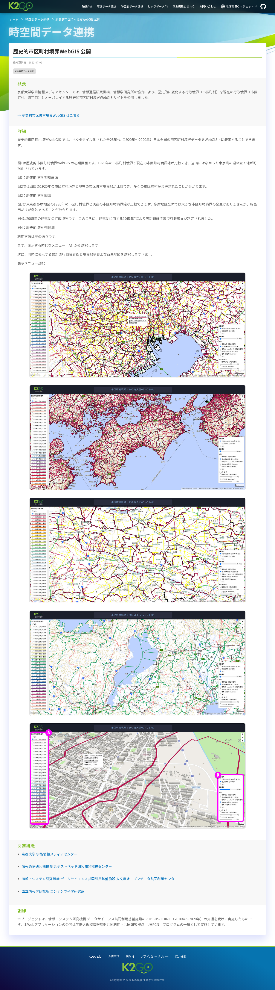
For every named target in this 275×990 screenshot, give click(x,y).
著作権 (130, 956)
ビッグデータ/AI (158, 6)
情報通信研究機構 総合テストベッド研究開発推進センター (67, 866)
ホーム (13, 19)
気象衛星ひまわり (184, 6)
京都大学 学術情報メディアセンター (49, 854)
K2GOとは (95, 956)
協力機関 (180, 956)
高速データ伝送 (106, 6)
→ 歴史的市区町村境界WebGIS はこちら (48, 115)
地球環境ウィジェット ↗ (241, 6)
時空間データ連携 (132, 6)
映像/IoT (87, 6)
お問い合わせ (207, 6)
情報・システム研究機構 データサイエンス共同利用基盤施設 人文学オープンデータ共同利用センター (100, 878)
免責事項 (113, 956)
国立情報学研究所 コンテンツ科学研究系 (53, 891)
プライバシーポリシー (155, 956)
